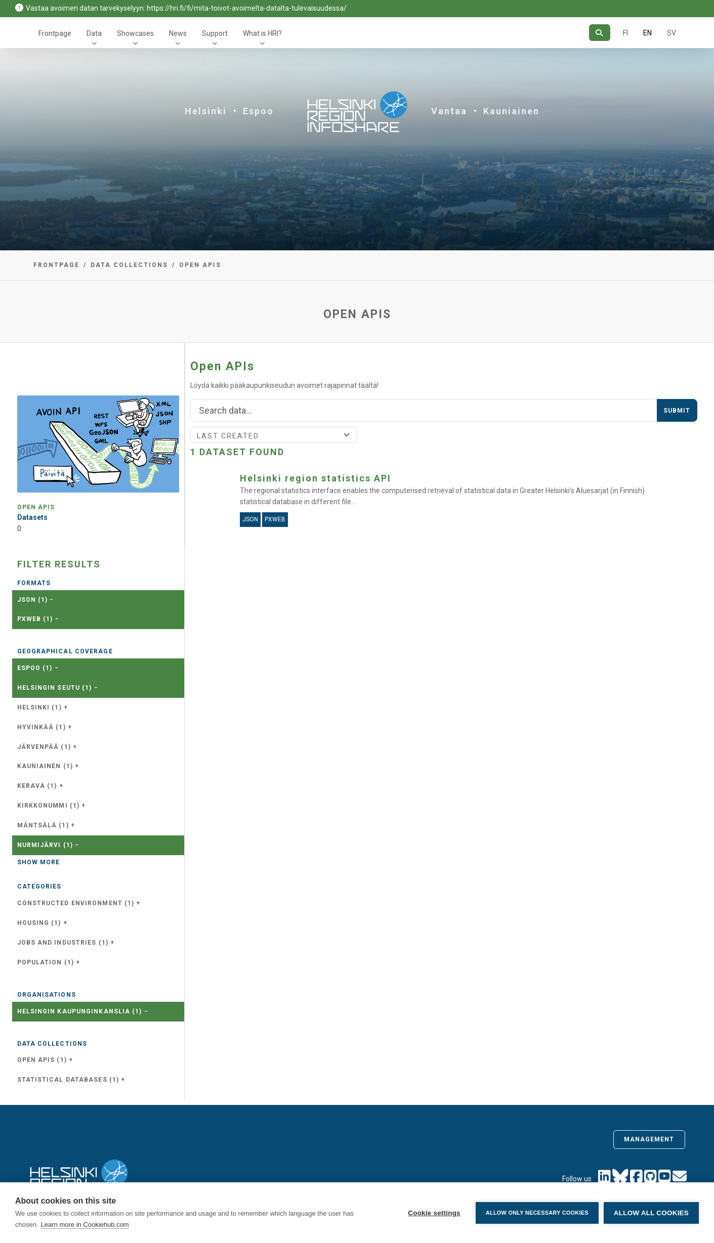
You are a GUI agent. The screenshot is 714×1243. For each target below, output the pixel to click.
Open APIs (200, 265)
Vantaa (449, 111)
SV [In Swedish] (671, 33)
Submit (677, 410)
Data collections (129, 265)
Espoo (258, 111)
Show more (38, 862)
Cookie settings (434, 1213)
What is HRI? (262, 33)
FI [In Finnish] (625, 33)
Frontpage (54, 33)
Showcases (135, 33)
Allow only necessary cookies (537, 1213)
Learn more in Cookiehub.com (85, 1224)
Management (649, 1139)
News (178, 33)
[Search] (599, 32)
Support (215, 33)
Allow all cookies (651, 1213)
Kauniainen (511, 111)
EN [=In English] (647, 33)
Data (94, 33)
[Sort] (274, 435)
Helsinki (206, 111)
